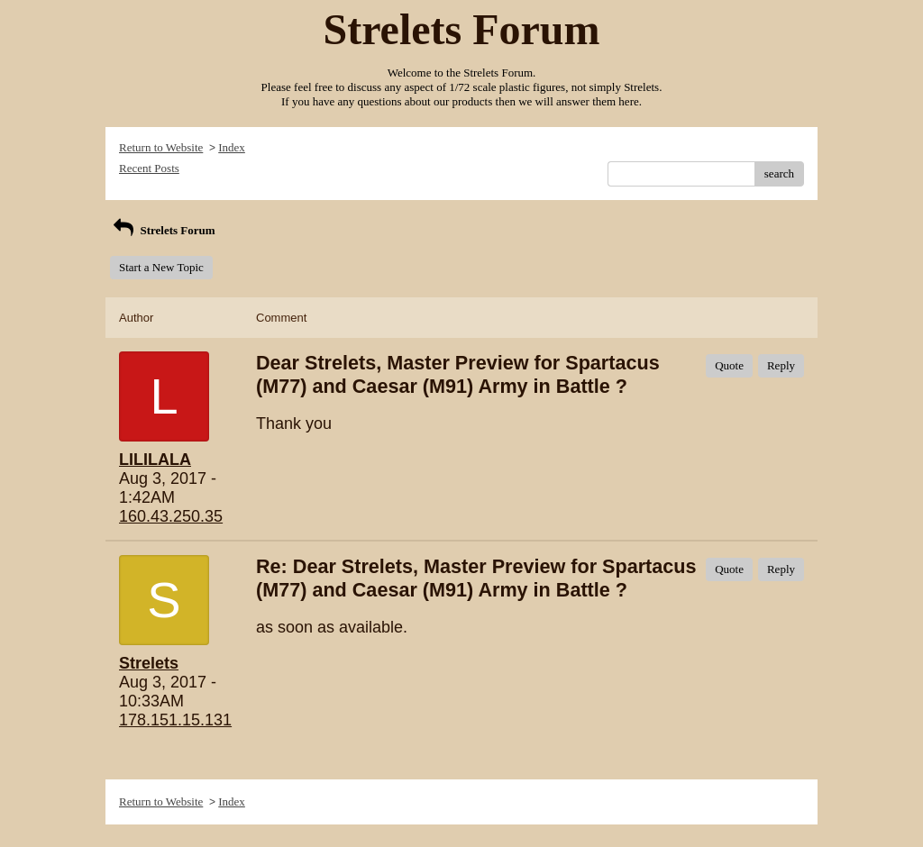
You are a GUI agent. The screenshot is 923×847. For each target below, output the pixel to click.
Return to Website (161, 147)
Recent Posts (149, 168)
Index (231, 147)
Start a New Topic (161, 267)
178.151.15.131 (175, 720)
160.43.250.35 (171, 516)
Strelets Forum (162, 230)
